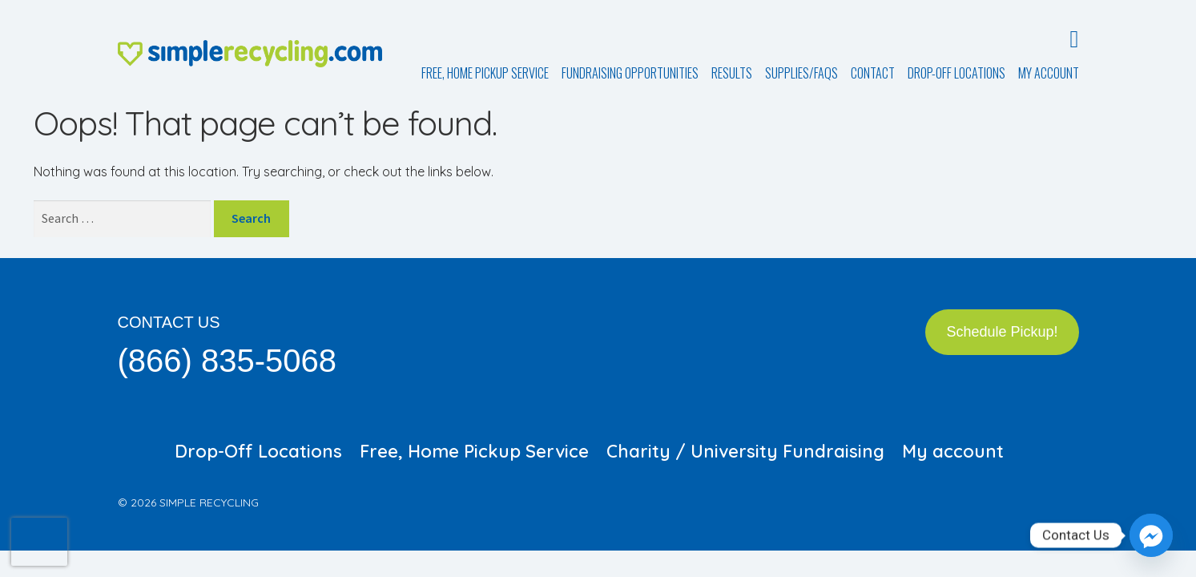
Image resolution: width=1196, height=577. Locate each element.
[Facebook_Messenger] (1151, 535)
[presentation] (39, 542)
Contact (873, 73)
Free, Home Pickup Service (485, 73)
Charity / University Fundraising (745, 451)
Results (731, 73)
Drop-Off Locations (956, 73)
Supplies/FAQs (801, 73)
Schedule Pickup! (1001, 332)
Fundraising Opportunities (630, 73)
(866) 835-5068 (227, 360)
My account (1048, 73)
